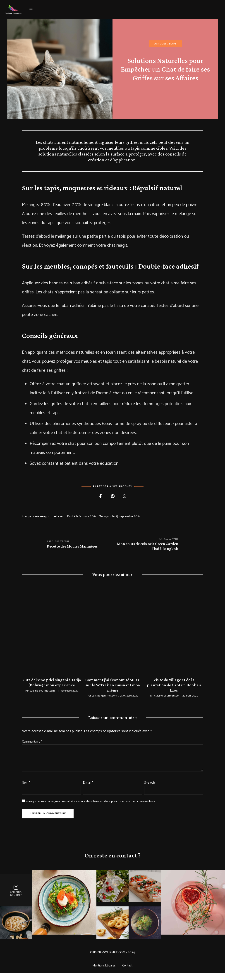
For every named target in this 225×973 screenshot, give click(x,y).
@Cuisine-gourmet (16, 892)
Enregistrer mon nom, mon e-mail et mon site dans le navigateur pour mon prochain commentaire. (91, 800)
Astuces (160, 44)
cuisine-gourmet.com (48, 516)
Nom (26, 782)
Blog (172, 44)
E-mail (88, 782)
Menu (31, 9)
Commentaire (32, 740)
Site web (149, 782)
